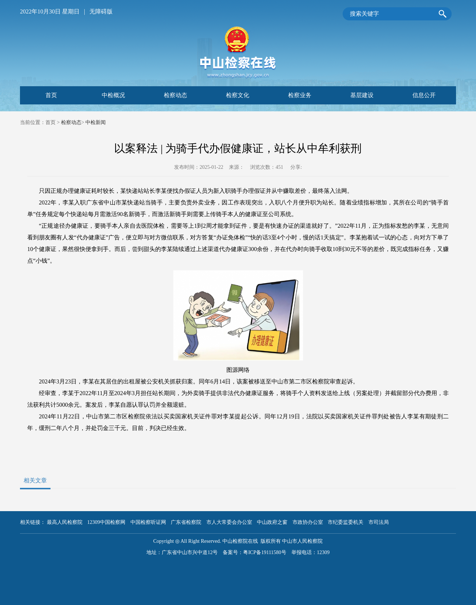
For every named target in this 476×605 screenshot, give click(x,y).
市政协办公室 (308, 522)
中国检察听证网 (148, 522)
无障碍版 (101, 11)
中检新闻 (95, 122)
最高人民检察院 (64, 522)
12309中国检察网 (106, 522)
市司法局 (378, 522)
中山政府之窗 (272, 522)
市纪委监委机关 (345, 522)
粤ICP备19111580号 (264, 552)
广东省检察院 (186, 522)
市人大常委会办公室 (229, 522)
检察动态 (71, 122)
